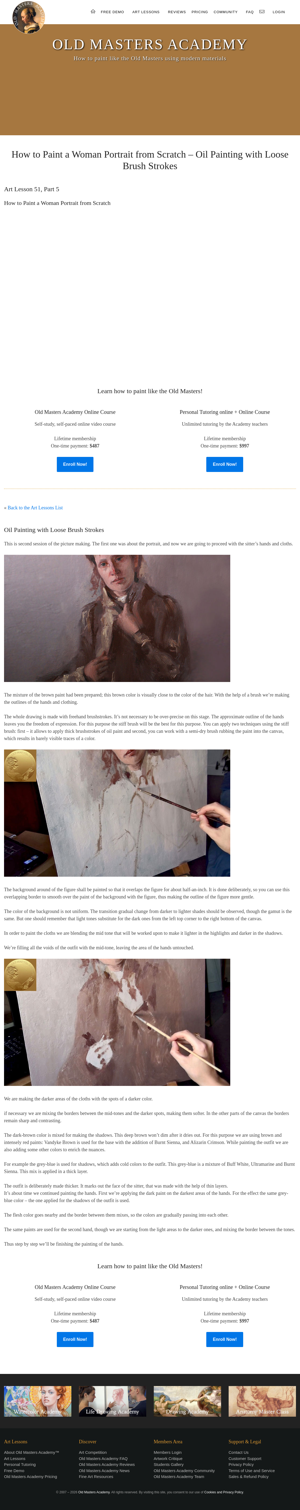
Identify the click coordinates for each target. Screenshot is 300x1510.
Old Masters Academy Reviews (107, 1464)
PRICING (199, 12)
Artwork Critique (168, 1458)
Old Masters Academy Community (184, 1470)
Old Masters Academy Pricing (30, 1476)
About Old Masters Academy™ (31, 1452)
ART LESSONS (146, 12)
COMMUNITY (226, 12)
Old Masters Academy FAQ (103, 1458)
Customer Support (245, 1458)
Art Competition (93, 1452)
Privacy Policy (241, 1464)
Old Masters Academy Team (179, 1476)
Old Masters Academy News (104, 1470)
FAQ (250, 12)
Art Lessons (14, 1458)
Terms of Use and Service (252, 1470)
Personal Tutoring (20, 1464)
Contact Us (239, 1452)
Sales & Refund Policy (248, 1476)
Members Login (168, 1452)
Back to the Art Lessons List (35, 507)
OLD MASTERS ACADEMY (150, 44)
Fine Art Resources (96, 1476)
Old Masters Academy (94, 1492)
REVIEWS (177, 12)
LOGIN (279, 12)
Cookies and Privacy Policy (223, 1492)
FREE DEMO (112, 12)
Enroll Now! (75, 464)
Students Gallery (169, 1464)
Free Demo (14, 1470)
